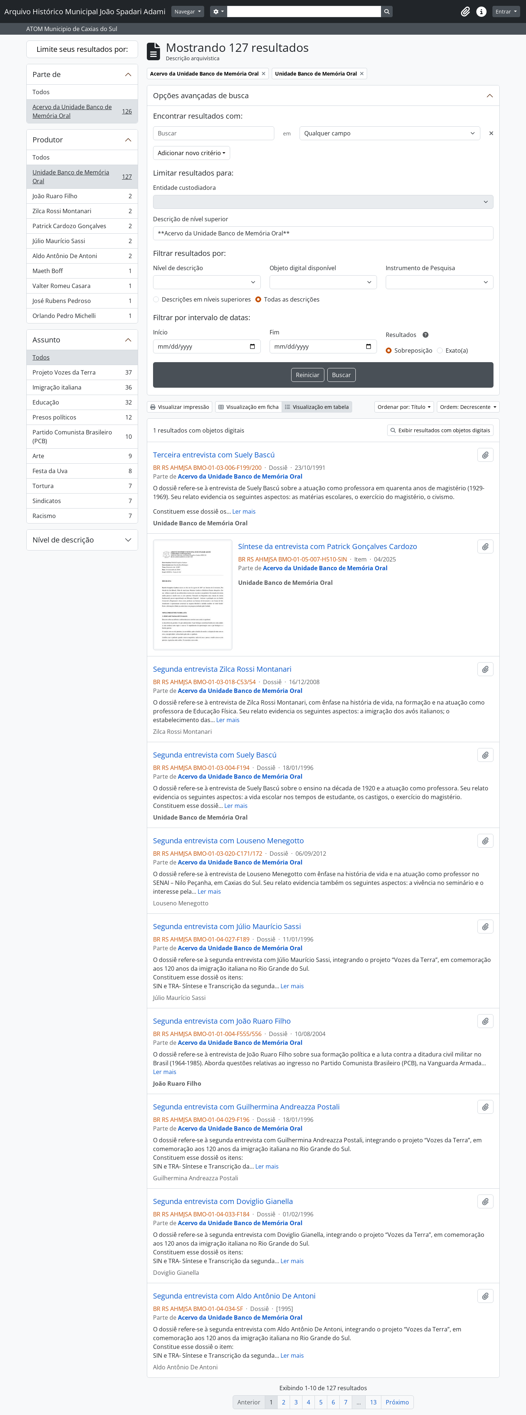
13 (373, 1402)
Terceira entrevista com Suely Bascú (214, 454)
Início (160, 332)
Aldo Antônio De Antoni (82, 258)
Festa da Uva (82, 473)
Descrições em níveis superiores (206, 299)
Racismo (82, 517)
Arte (82, 458)
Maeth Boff (82, 272)
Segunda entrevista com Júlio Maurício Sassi (227, 926)
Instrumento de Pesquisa (420, 268)
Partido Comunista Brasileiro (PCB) (82, 436)
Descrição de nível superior (190, 219)
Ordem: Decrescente (466, 406)
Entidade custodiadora (184, 188)
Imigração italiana (82, 389)
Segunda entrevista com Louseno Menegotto (228, 840)
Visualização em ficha (248, 406)
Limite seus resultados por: (82, 49)
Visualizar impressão (179, 406)
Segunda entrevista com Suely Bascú (215, 755)
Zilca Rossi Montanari (82, 213)
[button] (465, 12)
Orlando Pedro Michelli (82, 317)
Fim (274, 332)
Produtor (48, 140)
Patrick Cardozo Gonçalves (82, 228)
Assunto (46, 340)
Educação (82, 404)
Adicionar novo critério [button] (189, 153)
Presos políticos (82, 419)
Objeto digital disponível (303, 268)
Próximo (397, 1402)
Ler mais (244, 511)
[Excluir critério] (491, 133)
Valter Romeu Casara (82, 287)
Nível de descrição (63, 540)
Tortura (82, 488)
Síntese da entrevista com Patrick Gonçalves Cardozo (327, 546)
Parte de (47, 74)
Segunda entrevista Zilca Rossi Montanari (222, 669)
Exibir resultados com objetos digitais (440, 430)
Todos (41, 92)
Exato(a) (457, 350)
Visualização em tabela (317, 406)
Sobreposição (413, 350)
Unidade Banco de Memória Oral (82, 176)
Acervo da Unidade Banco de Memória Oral (82, 111)
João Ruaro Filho (82, 198)
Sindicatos (82, 502)
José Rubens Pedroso (82, 302)
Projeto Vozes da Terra (82, 374)
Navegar (186, 11)
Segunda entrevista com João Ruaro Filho (222, 1021)
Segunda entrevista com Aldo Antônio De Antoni (234, 1296)
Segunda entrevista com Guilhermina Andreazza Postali (246, 1107)
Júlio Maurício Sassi (82, 243)
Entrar (504, 11)
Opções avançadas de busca (201, 95)
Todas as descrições (292, 299)
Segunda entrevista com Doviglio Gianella (223, 1201)
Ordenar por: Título (402, 406)
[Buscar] (213, 133)
